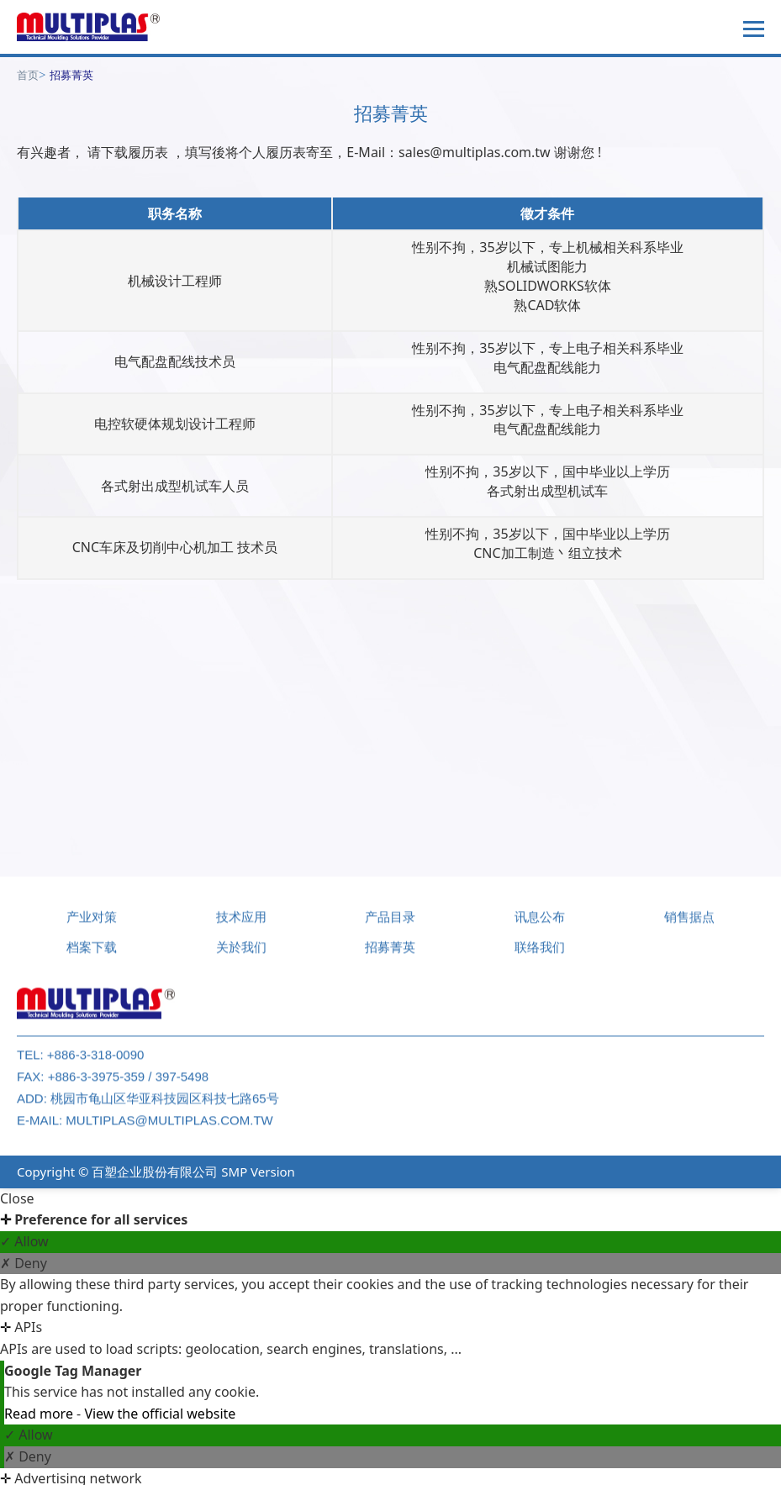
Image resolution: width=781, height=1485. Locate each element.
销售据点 (689, 924)
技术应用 (241, 924)
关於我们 (241, 954)
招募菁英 (71, 74)
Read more (40, 1413)
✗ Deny (23, 1263)
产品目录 (390, 924)
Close (17, 1198)
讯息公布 (540, 924)
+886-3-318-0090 (96, 1062)
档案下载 (91, 954)
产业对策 (91, 924)
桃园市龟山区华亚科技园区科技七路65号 (164, 1105)
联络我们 (540, 954)
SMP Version (258, 1171)
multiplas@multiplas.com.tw (169, 1127)
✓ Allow (24, 1241)
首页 (28, 74)
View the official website (159, 1413)
